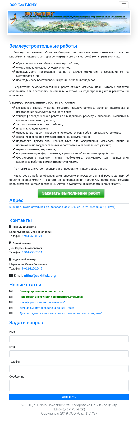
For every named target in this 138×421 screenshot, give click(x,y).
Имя (12, 332)
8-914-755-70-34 (32, 252)
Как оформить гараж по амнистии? (43, 302)
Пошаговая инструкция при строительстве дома (51, 296)
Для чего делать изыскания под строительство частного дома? (61, 313)
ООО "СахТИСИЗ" (23, 5)
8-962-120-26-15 (32, 268)
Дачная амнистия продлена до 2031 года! (47, 308)
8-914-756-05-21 (32, 236)
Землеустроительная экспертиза (41, 291)
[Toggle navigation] (123, 4)
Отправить (69, 396)
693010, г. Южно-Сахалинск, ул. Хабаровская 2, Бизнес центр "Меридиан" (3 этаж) (62, 207)
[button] (17, 22)
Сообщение (16, 376)
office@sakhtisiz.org (40, 276)
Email (12, 346)
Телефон (15, 361)
